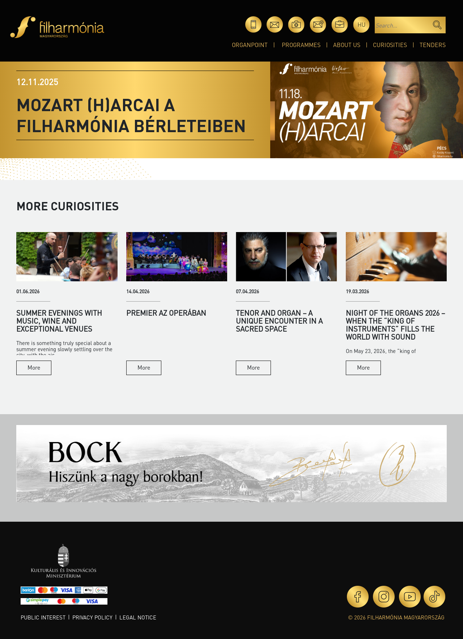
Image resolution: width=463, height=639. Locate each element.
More (33, 367)
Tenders (433, 45)
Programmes (301, 45)
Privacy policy (92, 617)
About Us (346, 45)
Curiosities (390, 45)
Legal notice (137, 617)
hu (361, 24)
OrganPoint (250, 45)
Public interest (43, 617)
